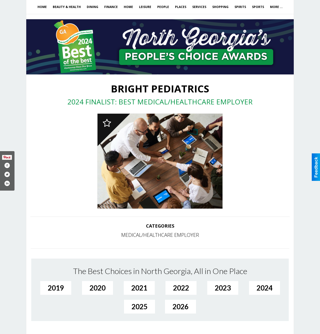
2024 (264, 288)
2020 (98, 288)
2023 (223, 288)
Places (180, 7)
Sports (258, 7)
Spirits (240, 7)
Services (199, 7)
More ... (276, 7)
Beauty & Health (67, 7)
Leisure (145, 7)
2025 (140, 306)
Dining (92, 7)
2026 (180, 306)
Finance (111, 7)
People (163, 7)
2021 (139, 288)
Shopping (220, 7)
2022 (181, 288)
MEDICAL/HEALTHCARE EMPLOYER (160, 235)
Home (42, 7)
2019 (56, 288)
